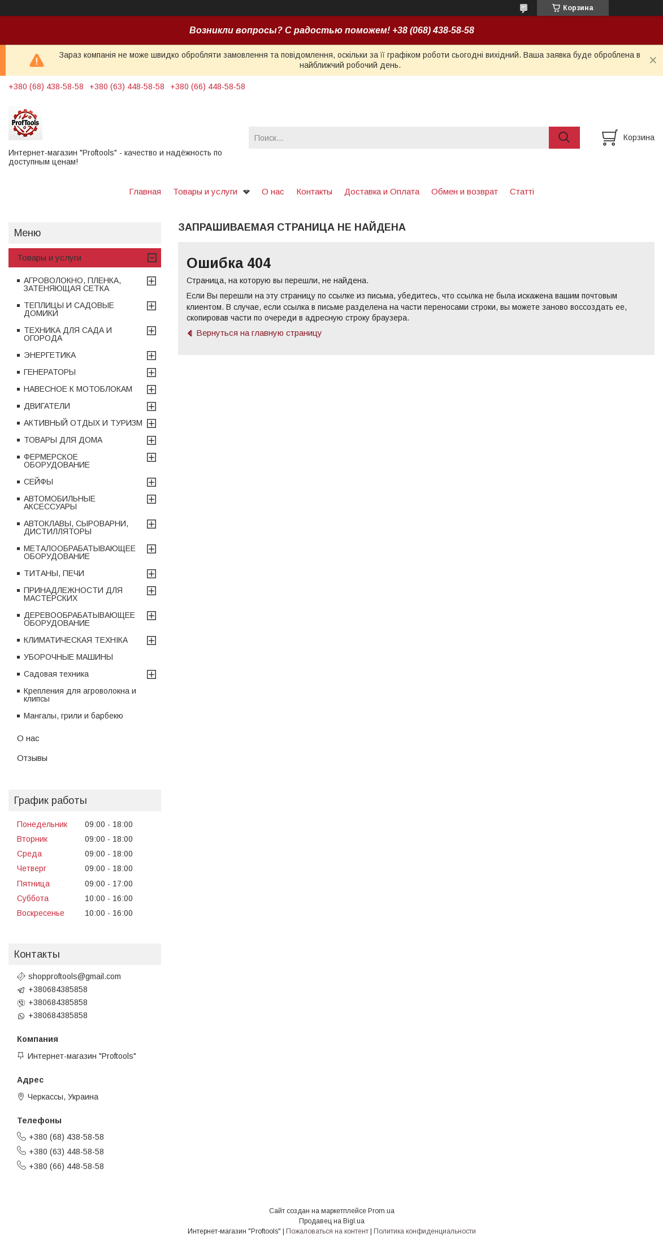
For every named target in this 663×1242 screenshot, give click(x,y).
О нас (273, 191)
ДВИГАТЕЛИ (47, 405)
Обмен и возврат (464, 191)
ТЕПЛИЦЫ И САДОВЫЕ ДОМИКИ (69, 309)
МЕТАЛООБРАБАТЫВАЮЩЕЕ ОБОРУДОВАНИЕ (80, 552)
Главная (145, 191)
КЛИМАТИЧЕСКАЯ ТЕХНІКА (76, 639)
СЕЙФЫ (38, 481)
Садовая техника (56, 673)
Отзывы (32, 758)
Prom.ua (381, 1211)
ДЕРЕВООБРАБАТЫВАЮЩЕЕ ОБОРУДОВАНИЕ (79, 619)
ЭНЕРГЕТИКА (50, 355)
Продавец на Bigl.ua (332, 1221)
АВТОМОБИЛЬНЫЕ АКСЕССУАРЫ (60, 502)
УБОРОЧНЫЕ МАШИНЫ (68, 656)
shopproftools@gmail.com (74, 976)
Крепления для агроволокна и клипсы (80, 694)
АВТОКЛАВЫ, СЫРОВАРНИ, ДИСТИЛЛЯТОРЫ (76, 527)
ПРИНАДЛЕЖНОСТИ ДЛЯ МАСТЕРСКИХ (73, 594)
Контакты (314, 191)
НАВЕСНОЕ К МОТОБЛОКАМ (78, 388)
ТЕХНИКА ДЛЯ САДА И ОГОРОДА (68, 334)
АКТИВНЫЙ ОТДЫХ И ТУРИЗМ (83, 422)
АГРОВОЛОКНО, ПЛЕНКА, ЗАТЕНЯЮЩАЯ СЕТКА (72, 284)
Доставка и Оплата (381, 191)
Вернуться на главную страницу (259, 332)
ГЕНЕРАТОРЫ (50, 372)
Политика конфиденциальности (425, 1231)
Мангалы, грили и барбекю (73, 715)
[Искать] (564, 138)
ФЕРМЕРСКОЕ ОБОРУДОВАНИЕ (57, 460)
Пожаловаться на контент (327, 1231)
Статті (522, 191)
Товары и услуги (205, 191)
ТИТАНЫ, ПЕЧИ (54, 573)
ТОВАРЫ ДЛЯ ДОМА (63, 439)
